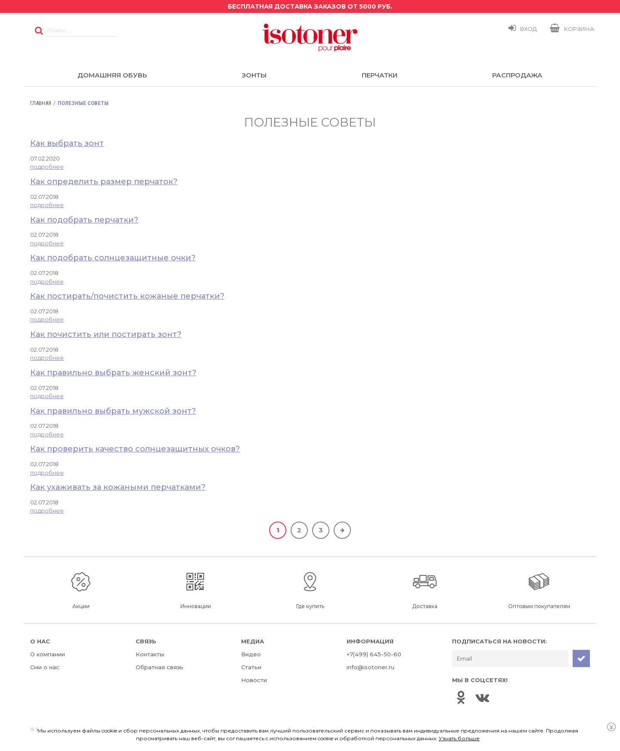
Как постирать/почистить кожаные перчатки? (127, 296)
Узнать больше (459, 738)
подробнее (47, 166)
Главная (40, 103)
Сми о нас (44, 667)
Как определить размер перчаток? (103, 181)
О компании (47, 654)
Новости (254, 680)
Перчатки (379, 75)
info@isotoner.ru (370, 667)
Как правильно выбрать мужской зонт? (113, 411)
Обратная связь (159, 667)
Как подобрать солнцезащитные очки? (112, 258)
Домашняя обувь (112, 75)
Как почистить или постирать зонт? (105, 334)
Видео (251, 654)
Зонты (254, 75)
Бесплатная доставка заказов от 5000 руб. (310, 6)
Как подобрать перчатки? (84, 220)
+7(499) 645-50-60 (374, 654)
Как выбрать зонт (67, 143)
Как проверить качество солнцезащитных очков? (135, 449)
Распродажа (517, 75)
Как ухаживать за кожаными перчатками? (117, 487)
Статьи (251, 667)
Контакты (150, 654)
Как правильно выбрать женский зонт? (113, 372)
